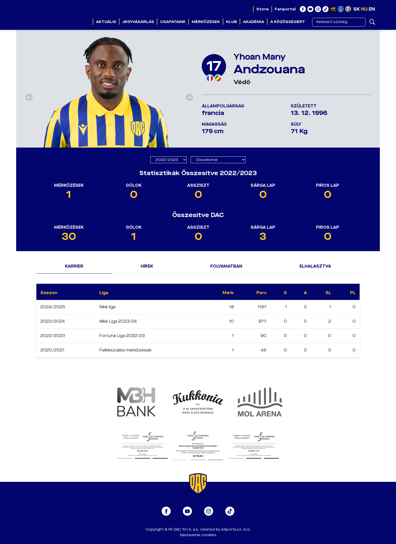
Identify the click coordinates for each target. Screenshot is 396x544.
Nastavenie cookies (198, 535)
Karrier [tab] (74, 266)
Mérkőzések (206, 21)
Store (262, 9)
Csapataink (173, 21)
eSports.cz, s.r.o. (236, 529)
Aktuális (106, 21)
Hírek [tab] (147, 266)
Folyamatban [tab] (226, 266)
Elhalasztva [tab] (315, 266)
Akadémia (253, 21)
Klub (231, 21)
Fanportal (285, 9)
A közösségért (287, 21)
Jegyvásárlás (138, 21)
